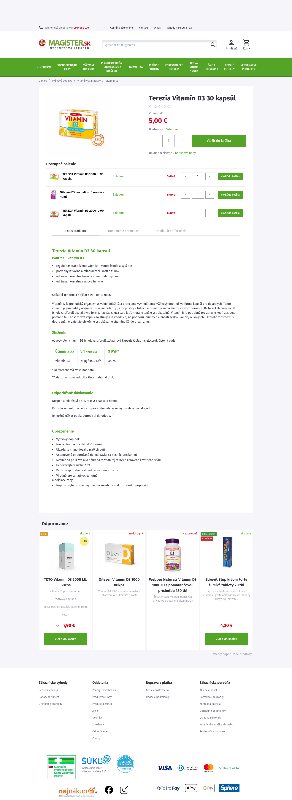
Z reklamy (98, 700)
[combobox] (159, 20)
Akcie (95, 686)
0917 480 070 (81, 3)
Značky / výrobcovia (104, 666)
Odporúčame (100, 707)
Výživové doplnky (88, 43)
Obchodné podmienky (213, 686)
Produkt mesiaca (102, 680)
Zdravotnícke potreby (174, 43)
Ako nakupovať (208, 666)
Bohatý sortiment (49, 673)
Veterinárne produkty (249, 43)
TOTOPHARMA (43, 43)
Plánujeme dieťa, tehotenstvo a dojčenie (112, 43)
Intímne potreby (154, 43)
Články (96, 714)
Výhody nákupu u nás (179, 3)
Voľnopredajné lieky (67, 43)
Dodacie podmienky (157, 673)
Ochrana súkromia (210, 693)
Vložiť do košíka (65, 615)
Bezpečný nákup (48, 666)
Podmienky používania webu (216, 700)
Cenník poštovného (121, 3)
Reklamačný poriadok (212, 707)
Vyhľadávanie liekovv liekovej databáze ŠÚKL (96, 740)
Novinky (97, 693)
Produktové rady (102, 673)
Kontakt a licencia (210, 680)
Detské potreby (229, 43)
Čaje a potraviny (211, 43)
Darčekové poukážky (211, 673)
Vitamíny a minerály (89, 56)
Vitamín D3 (112, 56)
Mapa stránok (232, 798)
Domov (43, 56)
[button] (246, 20)
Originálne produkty (50, 680)
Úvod (218, 798)
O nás (157, 3)
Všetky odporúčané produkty (232, 630)
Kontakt (143, 3)
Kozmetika (136, 43)
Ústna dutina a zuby (194, 43)
